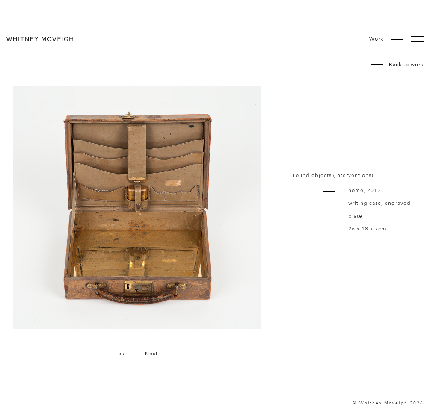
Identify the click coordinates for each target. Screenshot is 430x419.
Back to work (406, 65)
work (376, 39)
